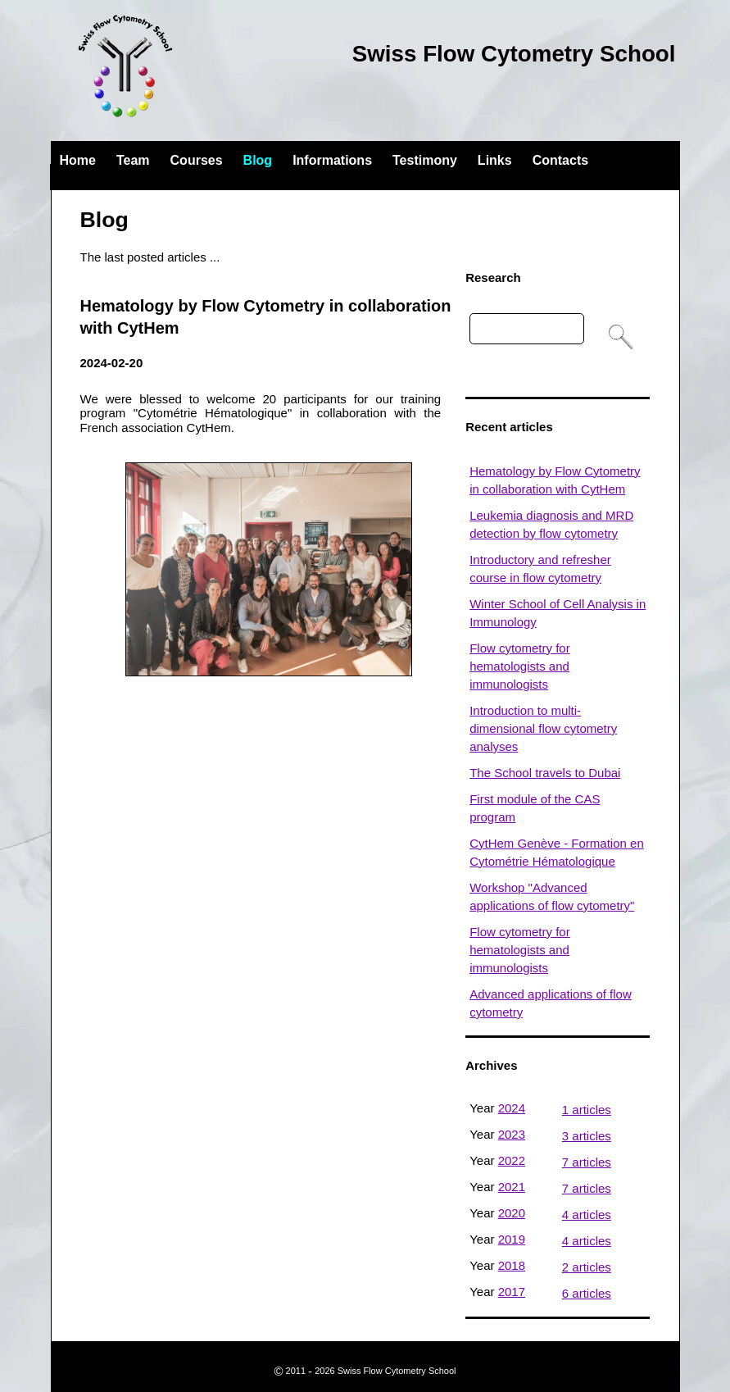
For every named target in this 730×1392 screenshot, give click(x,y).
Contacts (560, 160)
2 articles (586, 1267)
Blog (258, 160)
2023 (511, 1134)
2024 (511, 1108)
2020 (511, 1213)
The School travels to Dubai (544, 773)
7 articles (586, 1162)
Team (133, 160)
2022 (511, 1160)
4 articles (586, 1214)
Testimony (424, 160)
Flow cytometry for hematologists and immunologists (519, 666)
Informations (332, 160)
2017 (511, 1292)
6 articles (586, 1293)
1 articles (586, 1110)
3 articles (586, 1136)
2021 (511, 1187)
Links (495, 160)
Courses (196, 160)
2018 (511, 1265)
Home (78, 160)
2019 (511, 1239)
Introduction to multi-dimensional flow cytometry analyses (543, 728)
